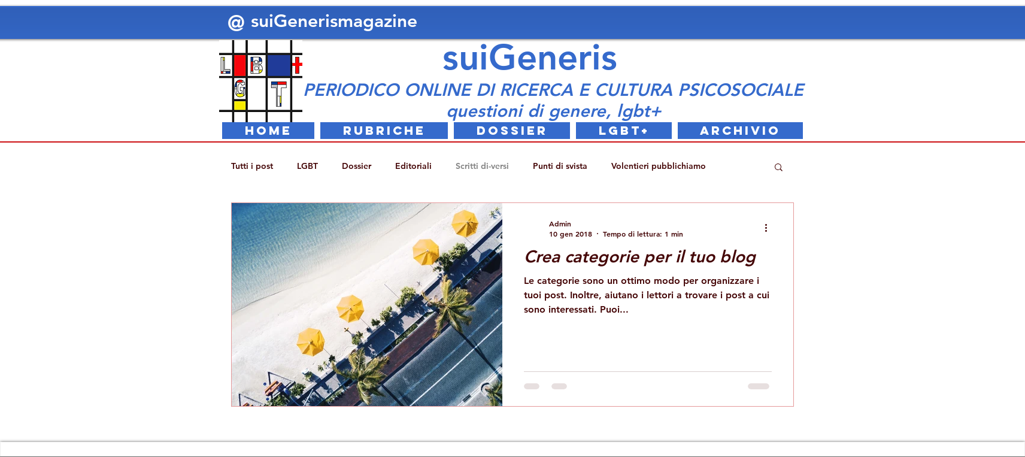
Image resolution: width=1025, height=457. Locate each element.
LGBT (307, 166)
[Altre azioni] (770, 228)
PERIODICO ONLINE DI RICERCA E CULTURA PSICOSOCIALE (553, 89)
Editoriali (413, 166)
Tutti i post (252, 166)
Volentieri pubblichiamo (658, 166)
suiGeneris (529, 56)
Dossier (356, 166)
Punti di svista (560, 166)
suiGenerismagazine (337, 21)
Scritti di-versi (482, 166)
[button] (778, 168)
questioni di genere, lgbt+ (553, 110)
